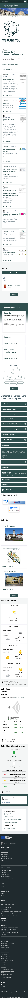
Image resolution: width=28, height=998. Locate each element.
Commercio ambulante (7, 373)
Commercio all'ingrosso (9, 371)
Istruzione (13, 377)
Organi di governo (5, 856)
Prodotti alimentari (18, 379)
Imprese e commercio (5, 876)
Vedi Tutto (14, 294)
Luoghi (2, 893)
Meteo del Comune (5, 947)
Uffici (2, 863)
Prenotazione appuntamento (7, 976)
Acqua (19, 367)
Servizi (15, 991)
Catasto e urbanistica (5, 874)
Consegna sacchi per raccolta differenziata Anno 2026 (9, 78)
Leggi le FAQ (3, 972)
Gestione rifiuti (15, 375)
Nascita (7, 379)
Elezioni (9, 375)
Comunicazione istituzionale (19, 373)
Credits (24, 991)
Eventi (2, 895)
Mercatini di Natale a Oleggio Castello (14, 286)
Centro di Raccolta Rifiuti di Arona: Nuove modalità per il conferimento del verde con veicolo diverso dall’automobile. (10, 193)
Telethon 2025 (6, 103)
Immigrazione (22, 375)
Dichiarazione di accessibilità (7, 960)
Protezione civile (8, 381)
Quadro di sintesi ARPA (8, 741)
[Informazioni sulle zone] (19, 697)
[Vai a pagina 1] (12, 16)
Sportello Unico (4, 941)
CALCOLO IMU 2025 (5, 956)
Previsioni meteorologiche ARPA (10, 683)
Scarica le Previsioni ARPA (8, 681)
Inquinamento (6, 377)
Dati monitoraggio (5, 991)
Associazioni (16, 369)
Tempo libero (20, 381)
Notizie (2, 886)
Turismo (7, 384)
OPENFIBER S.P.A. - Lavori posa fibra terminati (10, 215)
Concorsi (5, 375)
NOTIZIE (5, 50)
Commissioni (19, 384)
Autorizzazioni (4, 872)
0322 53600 (8, 908)
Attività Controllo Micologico (9, 252)
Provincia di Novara (5, 952)
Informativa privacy (5, 965)
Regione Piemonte (5, 1)
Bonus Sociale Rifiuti (7, 235)
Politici (2, 860)
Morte (23, 377)
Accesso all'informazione (12, 367)
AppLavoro (3, 962)
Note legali (3, 967)
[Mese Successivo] (25, 272)
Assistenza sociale (8, 369)
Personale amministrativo (6, 858)
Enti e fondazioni (4, 854)
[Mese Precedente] (3, 272)
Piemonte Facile (4, 945)
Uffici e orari (3, 918)
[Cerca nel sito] (24, 5)
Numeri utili (3, 920)
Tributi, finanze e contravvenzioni (8, 879)
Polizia (11, 379)
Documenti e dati (4, 852)
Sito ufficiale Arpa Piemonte (9, 792)
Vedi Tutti (14, 388)
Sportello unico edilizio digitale (7, 943)
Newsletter (3, 986)
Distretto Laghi (4, 954)
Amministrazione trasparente (7, 971)
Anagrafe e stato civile (6, 870)
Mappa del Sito (9, 993)
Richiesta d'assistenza (6, 977)
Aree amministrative (5, 850)
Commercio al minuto (19, 371)
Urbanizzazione (13, 384)
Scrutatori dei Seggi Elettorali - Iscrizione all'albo (14, 53)
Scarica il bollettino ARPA (8, 740)
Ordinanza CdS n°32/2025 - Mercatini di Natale (9, 120)
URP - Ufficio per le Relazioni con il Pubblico (10, 916)
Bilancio (21, 369)
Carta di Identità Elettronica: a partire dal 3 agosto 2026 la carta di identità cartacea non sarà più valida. (10, 172)
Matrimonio (18, 377)
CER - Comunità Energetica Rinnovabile (9, 150)
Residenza (15, 381)
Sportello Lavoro (4, 958)
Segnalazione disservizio (6, 974)
